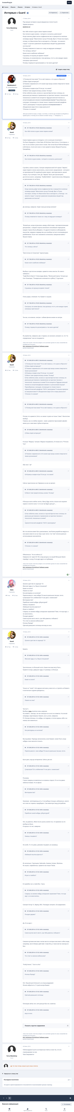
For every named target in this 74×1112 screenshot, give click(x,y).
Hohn (11, 590)
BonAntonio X (11, 85)
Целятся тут (26, 27)
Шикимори (28, 346)
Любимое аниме (44, 346)
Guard (12, 132)
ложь (30, 711)
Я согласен (66, 1104)
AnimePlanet (35, 346)
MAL (24, 346)
